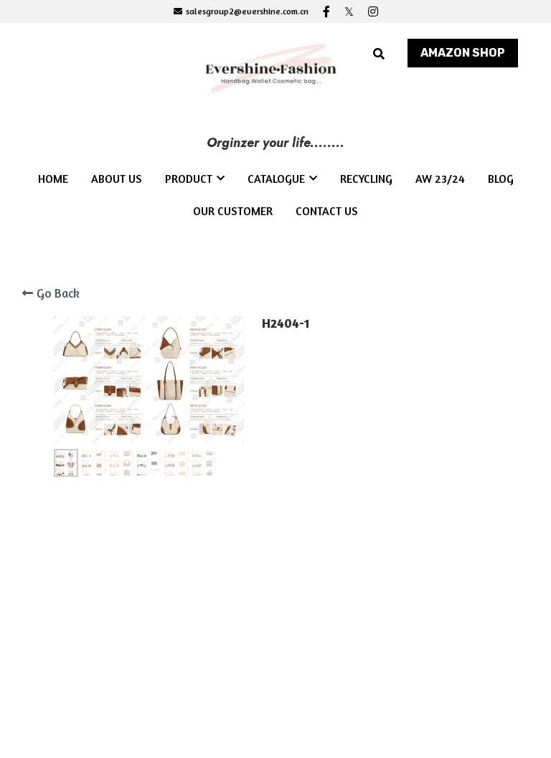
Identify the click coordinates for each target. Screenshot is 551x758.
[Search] (379, 54)
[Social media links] (326, 11)
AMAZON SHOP (462, 53)
